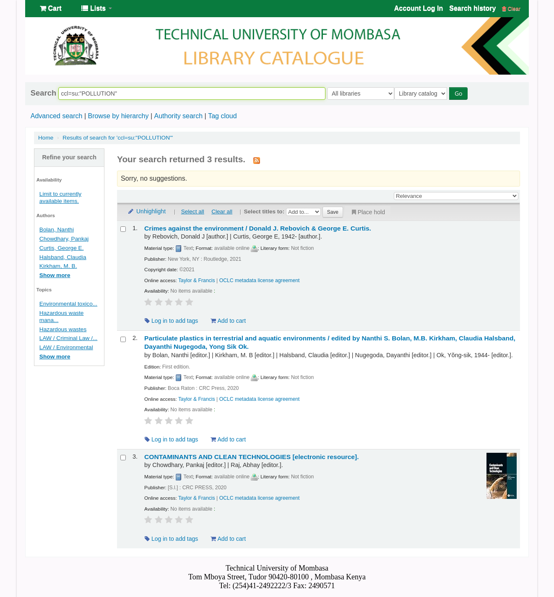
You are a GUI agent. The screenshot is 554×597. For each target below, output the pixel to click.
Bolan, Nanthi (56, 229)
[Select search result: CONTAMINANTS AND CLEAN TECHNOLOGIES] (123, 457)
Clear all (221, 211)
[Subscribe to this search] (256, 160)
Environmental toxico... (68, 304)
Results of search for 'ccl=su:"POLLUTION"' (117, 138)
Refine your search (69, 157)
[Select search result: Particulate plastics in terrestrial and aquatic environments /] (123, 339)
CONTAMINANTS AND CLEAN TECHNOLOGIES (251, 456)
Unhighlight (146, 211)
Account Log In (418, 8)
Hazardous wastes (62, 329)
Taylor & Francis (196, 280)
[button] (51, 8)
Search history (472, 8)
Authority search (178, 115)
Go (460, 93)
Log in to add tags (171, 320)
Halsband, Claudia (62, 257)
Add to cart (228, 320)
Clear (511, 8)
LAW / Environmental (66, 347)
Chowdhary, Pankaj (64, 239)
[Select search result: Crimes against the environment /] (123, 229)
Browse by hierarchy (118, 115)
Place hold (367, 212)
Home (45, 138)
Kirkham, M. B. (58, 266)
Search (43, 93)
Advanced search (57, 115)
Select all (192, 211)
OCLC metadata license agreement (259, 280)
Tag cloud (222, 115)
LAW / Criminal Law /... (68, 338)
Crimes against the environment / (257, 228)
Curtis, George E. (61, 248)
